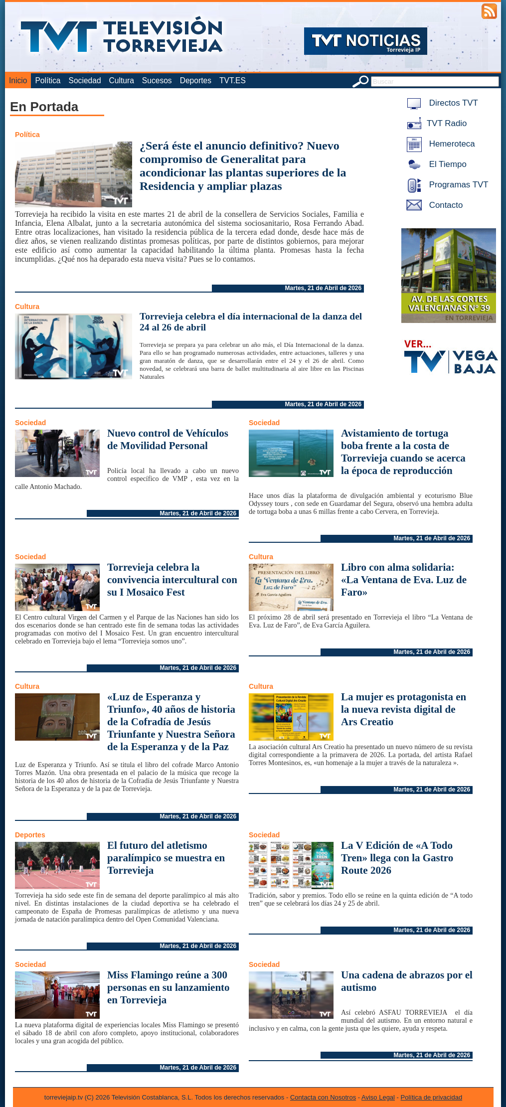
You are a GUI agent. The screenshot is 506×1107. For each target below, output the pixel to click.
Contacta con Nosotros (323, 1097)
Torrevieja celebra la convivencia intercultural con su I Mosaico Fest (172, 579)
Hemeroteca (439, 144)
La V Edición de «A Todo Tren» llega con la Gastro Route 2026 (397, 857)
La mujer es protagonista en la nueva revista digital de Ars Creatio (403, 709)
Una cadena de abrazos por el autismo (407, 981)
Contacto (433, 205)
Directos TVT (440, 103)
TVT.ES (232, 80)
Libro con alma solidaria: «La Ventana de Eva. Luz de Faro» (404, 579)
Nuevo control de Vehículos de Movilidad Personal (167, 439)
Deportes (195, 80)
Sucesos (157, 80)
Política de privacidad (432, 1097)
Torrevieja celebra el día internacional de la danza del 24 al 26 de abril (251, 321)
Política (47, 80)
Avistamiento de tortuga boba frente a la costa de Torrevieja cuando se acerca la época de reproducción (403, 451)
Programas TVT (446, 184)
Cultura (121, 80)
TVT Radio (435, 123)
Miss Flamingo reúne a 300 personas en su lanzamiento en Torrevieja (168, 987)
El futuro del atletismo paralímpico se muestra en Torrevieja (166, 857)
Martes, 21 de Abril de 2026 (323, 288)
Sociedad (85, 80)
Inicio (18, 80)
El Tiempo (435, 164)
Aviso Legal (378, 1097)
